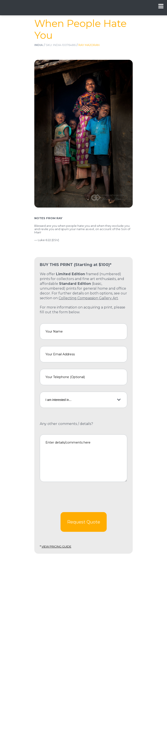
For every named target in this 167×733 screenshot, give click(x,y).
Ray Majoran (88, 45)
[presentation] (73, 497)
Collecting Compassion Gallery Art (88, 298)
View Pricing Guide (56, 546)
